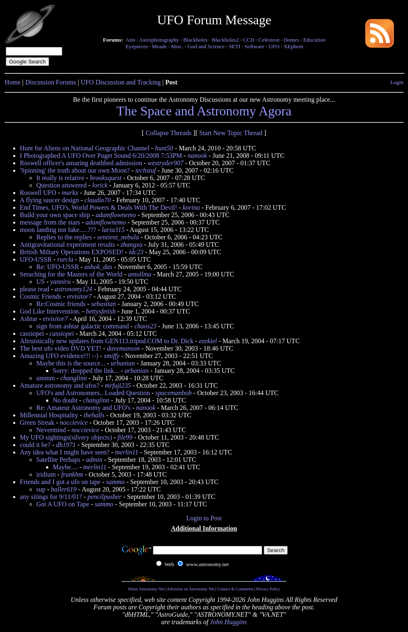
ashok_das (98, 266)
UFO (273, 46)
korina (191, 207)
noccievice (74, 422)
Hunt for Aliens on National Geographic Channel (85, 148)
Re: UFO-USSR (57, 266)
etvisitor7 (79, 296)
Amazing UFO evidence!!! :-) (59, 355)
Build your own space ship (55, 214)
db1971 (66, 444)
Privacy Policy (268, 589)
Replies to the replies (64, 237)
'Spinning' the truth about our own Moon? (75, 170)
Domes (291, 40)
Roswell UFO (38, 192)
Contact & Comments (235, 589)
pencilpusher (104, 496)
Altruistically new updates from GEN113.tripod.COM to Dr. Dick (107, 340)
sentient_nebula (118, 237)
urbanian (123, 363)
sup (40, 489)
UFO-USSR (36, 259)
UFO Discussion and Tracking (121, 82)
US (40, 281)
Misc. (177, 46)
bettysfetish (100, 311)
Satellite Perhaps (58, 459)
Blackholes (195, 40)
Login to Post (204, 518)
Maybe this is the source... (71, 363)
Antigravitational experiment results (67, 244)
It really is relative (60, 177)
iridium (46, 474)
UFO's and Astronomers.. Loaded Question (93, 392)
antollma (139, 274)
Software (254, 46)
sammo (115, 481)
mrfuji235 (118, 385)
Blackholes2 (225, 40)
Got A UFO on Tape (62, 504)
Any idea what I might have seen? (65, 452)
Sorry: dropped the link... (86, 370)
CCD (248, 40)
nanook (197, 155)
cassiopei (32, 333)
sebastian (103, 303)
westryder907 (165, 162)
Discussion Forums (50, 82)
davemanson (123, 348)
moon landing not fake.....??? (58, 229)
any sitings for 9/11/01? (51, 496)
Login (396, 82)
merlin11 (126, 452)
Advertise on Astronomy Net (190, 589)
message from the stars (50, 222)
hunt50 (164, 148)
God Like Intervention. (50, 311)
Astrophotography (159, 40)
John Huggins (228, 621)
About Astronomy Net (146, 589)
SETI (234, 46)
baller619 (64, 489)
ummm (45, 378)
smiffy (112, 355)
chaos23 (145, 326)
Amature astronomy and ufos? (59, 385)
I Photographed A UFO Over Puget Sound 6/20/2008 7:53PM (101, 155)
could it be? (35, 444)
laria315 (113, 229)
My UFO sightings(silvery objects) (66, 437)
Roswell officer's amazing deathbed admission (81, 162)
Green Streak (37, 422)
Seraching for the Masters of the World (71, 274)
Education (314, 40)
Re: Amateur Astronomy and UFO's (83, 407)
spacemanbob (173, 392)
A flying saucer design (49, 200)
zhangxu (131, 244)
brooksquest (106, 177)
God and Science (206, 46)
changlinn (74, 378)
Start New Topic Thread (230, 132)
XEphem (293, 46)
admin (94, 459)
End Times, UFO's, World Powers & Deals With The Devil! (98, 207)
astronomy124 (73, 289)
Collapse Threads (168, 132)
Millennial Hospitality (49, 415)
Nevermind (51, 429)
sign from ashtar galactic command (82, 326)
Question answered (61, 185)
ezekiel (208, 340)
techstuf (145, 170)
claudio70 (97, 200)
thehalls (94, 415)
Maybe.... (65, 466)
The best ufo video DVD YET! (60, 348)
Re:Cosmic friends (61, 303)
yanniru (60, 281)
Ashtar (29, 318)
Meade (159, 46)
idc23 (136, 251)
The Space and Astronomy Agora (204, 110)
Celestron (268, 40)
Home (13, 82)
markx (70, 192)
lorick (100, 185)
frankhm (72, 474)
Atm (131, 40)
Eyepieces (137, 46)
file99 (124, 437)
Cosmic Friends (40, 296)
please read (34, 289)
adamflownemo (116, 214)
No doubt (65, 400)
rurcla (65, 259)
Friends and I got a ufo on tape (60, 481)
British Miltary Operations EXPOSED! (71, 251)
